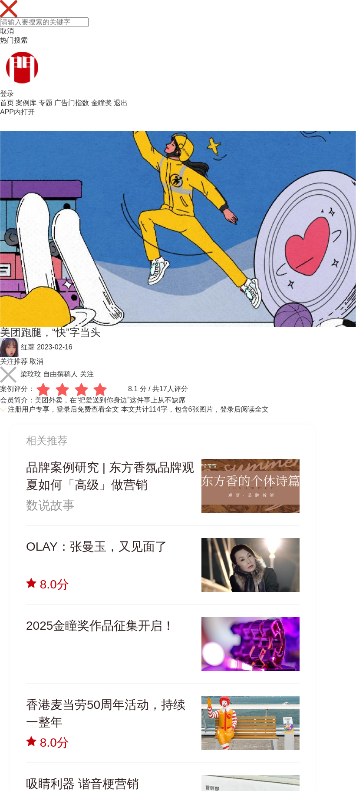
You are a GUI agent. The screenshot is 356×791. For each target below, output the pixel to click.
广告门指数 (71, 102)
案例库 (26, 102)
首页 (7, 102)
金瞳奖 (101, 102)
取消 (7, 31)
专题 (46, 102)
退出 (121, 102)
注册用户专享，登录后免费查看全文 (63, 409)
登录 (7, 93)
